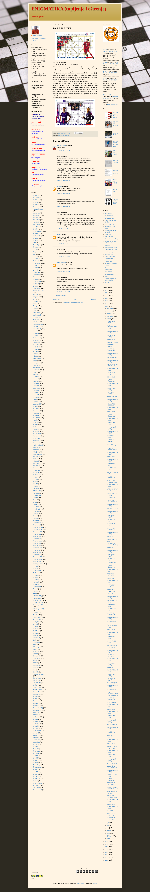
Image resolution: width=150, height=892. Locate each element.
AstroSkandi (36, 224)
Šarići (35, 640)
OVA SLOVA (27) (112, 645)
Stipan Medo (37, 683)
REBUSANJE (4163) (111, 755)
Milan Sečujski (61, 262)
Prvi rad (35, 566)
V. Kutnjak (36, 726)
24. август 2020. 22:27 (63, 243)
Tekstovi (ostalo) (38, 708)
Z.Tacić (105, 71)
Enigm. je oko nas (38, 290)
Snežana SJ (36, 656)
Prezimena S (37, 552)
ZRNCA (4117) (111, 630)
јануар (109, 838)
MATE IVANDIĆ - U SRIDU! (112, 792)
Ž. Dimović (36, 760)
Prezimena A (37, 522)
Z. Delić (35, 758)
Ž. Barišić (36, 749)
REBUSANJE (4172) (111, 389)
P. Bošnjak (36, 507)
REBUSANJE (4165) (111, 675)
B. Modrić (36, 233)
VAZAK (107, 282)
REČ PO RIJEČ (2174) (111, 520)
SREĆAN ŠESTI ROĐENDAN (115, 143)
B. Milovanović (37, 231)
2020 (107, 306)
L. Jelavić (36, 379)
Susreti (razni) (37, 687)
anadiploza (36, 213)
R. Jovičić (36, 575)
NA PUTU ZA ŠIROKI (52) (111, 380)
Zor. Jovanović (37, 790)
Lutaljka (107, 245)
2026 (107, 290)
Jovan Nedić (37, 342)
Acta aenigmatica (38, 209)
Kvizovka (36, 374)
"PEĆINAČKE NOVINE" (111, 783)
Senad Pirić (36, 642)
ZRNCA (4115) (111, 709)
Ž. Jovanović (37, 767)
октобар (109, 313)
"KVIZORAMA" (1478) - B (111, 818)
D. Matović (36, 265)
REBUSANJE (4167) (111, 605)
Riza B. (107, 265)
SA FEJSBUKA (111, 648)
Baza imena (108, 213)
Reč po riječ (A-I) (38, 602)
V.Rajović (36, 737)
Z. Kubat (35, 772)
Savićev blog (108, 272)
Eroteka (35, 301)
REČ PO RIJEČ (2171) (111, 641)
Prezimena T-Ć (37, 557)
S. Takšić (36, 628)
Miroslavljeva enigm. (111, 247)
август (109, 319)
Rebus (35, 593)
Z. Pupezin (36, 778)
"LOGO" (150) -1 (111, 578)
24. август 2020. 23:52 (63, 271)
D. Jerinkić (36, 261)
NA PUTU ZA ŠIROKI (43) (111, 779)
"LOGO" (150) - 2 (112, 539)
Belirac (59, 234)
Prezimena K (37, 538)
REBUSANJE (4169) (111, 516)
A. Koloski (36, 200)
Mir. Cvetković (37, 463)
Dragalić (35, 279)
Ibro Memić (36, 326)
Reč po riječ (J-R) (38, 605)
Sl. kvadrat (36, 651)
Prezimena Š (37, 554)
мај (108, 828)
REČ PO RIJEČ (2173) (111, 559)
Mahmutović (36, 443)
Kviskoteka (61, 135)
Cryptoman (36, 252)
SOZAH (35, 663)
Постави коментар (60, 295)
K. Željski (36, 351)
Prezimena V (37, 561)
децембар (110, 308)
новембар (110, 311)
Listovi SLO (36, 392)
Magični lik (36, 440)
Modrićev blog (109, 254)
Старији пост (93, 299)
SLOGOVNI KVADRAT (110, 345)
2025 (107, 293)
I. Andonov (36, 322)
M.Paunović (36, 436)
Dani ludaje (36, 274)
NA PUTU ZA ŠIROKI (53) (111, 349)
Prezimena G (37, 534)
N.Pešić (35, 484)
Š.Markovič (36, 638)
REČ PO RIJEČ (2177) (111, 393)
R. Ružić (35, 577)
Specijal (35, 667)
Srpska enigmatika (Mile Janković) (110, 279)
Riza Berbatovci (38, 617)
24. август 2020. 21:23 (63, 228)
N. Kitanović (36, 470)
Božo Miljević (37, 245)
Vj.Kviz (35, 744)
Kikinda (35, 356)
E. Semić (36, 286)
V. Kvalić (35, 728)
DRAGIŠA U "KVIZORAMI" (111, 496)
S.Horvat (35, 635)
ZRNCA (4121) (111, 412)
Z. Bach (35, 746)
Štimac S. (36, 680)
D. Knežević (36, 263)
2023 (107, 298)
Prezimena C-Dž (38, 527)
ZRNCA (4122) (111, 377)
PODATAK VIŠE (111, 702)
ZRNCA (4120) (111, 457)
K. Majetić (36, 349)
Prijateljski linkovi (38, 564)
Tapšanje (36, 705)
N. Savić (35, 477)
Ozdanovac (36, 504)
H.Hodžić (36, 319)
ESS (34, 303)
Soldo (35, 660)
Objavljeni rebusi (110, 259)
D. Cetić (35, 256)
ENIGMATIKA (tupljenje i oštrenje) (68, 8)
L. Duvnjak (36, 376)
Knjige (35, 360)
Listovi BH (36, 383)
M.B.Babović (37, 433)
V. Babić (35, 719)
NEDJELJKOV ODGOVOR (111, 404)
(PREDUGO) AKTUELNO (111, 574)
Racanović (36, 582)
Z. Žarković (36, 785)
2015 (107, 852)
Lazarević (36, 381)
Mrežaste (36, 468)
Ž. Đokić (35, 762)
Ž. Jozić (35, 769)
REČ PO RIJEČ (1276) (111, 428)
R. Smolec (36, 580)
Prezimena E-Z (37, 532)
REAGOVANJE (111, 563)
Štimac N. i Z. (37, 678)
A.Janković (36, 207)
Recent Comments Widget (113, 104)
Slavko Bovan (61, 145)
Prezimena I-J (37, 536)
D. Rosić (35, 270)
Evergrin (35, 306)
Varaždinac (36, 742)
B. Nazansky (37, 236)
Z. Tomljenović (37, 783)
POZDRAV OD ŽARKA (111, 321)
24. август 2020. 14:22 (63, 206)
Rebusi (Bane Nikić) (111, 263)
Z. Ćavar (35, 755)
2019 (107, 842)
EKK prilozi (36, 288)
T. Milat (35, 699)
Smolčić (35, 654)
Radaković (36, 584)
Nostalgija (36, 493)
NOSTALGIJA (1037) (111, 373)
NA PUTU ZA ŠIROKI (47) (111, 566)
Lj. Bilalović (36, 397)
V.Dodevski (36, 735)
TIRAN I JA (110, 536)
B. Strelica (36, 240)
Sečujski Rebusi (110, 274)
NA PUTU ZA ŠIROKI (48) (111, 528)
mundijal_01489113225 (110, 51)
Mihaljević (36, 452)
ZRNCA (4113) (111, 804)
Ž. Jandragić (37, 765)
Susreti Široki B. (38, 689)
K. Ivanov (36, 344)
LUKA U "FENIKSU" (112, 396)
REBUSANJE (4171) (111, 423)
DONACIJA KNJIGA (112, 508)
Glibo (34, 310)
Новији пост (56, 299)
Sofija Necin (36, 658)
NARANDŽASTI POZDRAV (111, 655)
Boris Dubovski (109, 218)
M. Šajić (35, 424)
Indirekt (35, 331)
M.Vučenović (37, 438)
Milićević (35, 459)
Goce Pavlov (37, 313)
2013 (107, 857)
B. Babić (35, 229)
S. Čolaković (37, 619)
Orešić (35, 502)
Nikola (105, 49)
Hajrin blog (108, 234)
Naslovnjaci (36, 488)
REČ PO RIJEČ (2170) (111, 679)
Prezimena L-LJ (38, 541)
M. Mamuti (36, 413)
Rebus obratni (37, 598)
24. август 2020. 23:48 (63, 256)
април (109, 830)
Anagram (36, 215)
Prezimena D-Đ (37, 529)
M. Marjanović (37, 415)
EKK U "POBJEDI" (112, 357)
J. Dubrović (36, 335)
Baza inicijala (109, 216)
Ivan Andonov (109, 236)
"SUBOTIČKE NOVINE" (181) (112, 481)
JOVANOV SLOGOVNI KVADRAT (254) (112, 543)
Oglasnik (35, 497)
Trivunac (35, 714)
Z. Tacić (35, 781)
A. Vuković (36, 204)
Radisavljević (37, 586)
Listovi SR (36, 395)
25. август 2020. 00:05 (63, 291)
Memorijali (36, 449)
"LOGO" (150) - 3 (112, 493)
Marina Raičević (38, 445)
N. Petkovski (37, 475)
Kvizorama (36, 370)
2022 (107, 301)
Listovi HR (36, 386)
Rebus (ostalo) (37, 596)
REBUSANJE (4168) (111, 555)
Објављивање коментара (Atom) (73, 302)
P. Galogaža (36, 509)
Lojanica (35, 402)
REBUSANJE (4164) (111, 716)
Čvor (34, 254)
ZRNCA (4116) (111, 667)
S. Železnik (36, 631)
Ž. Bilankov (36, 751)
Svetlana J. (36, 694)
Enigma (35, 294)
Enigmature (36, 297)
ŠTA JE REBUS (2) (115, 191)
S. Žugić (35, 633)
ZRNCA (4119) (111, 547)
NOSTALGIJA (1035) (111, 664)
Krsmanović (36, 363)
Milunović (36, 461)
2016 (107, 849)
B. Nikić (35, 238)
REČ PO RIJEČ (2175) (111, 468)
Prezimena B (37, 525)
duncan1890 (80, 883)
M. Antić (35, 406)
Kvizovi (35, 372)
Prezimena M (37, 543)
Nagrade (35, 486)
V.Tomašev (36, 740)
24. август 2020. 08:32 (63, 180)
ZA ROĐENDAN (115, 133)
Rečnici (35, 612)
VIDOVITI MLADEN (112, 342)
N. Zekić (35, 479)
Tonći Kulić (36, 712)
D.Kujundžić (36, 272)
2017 (107, 847)
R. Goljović (36, 573)
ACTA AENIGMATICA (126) (112, 327)
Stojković (36, 685)
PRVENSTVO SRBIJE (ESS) (115, 201)
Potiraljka (36, 520)
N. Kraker (36, 472)
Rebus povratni (37, 600)
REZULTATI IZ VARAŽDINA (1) (116, 115)
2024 (107, 295)
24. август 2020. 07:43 (63, 150)
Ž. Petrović (36, 776)
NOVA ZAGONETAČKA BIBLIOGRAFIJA (112, 693)
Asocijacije (36, 222)
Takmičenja (36, 703)
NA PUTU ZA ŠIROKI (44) (111, 732)
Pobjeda (35, 518)
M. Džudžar (36, 408)
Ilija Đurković (37, 329)
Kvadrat (35, 365)
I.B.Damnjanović (38, 324)
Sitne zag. (36, 647)
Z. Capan (36, 753)
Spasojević (36, 665)
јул (108, 823)
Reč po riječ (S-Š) (38, 609)
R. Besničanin (37, 570)
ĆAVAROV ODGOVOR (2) (112, 449)
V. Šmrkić (36, 733)
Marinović (36, 447)
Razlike (35, 591)
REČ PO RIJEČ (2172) (111, 609)
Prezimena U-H (37, 559)
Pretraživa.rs (108, 261)
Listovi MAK (36, 388)
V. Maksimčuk (37, 730)
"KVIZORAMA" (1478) (111, 736)
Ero (34, 299)
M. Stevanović (37, 427)
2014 (107, 855)
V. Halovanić (37, 721)
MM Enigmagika (110, 252)
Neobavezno (37, 491)
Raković (35, 589)
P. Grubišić (36, 511)
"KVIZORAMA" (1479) (111, 524)
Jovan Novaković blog (111, 239)
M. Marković (36, 418)
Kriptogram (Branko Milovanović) (111, 242)
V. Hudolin (36, 724)
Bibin (34, 242)
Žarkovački (36, 788)
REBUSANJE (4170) (111, 464)
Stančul (35, 672)
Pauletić (66, 135)
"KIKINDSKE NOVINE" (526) (112, 500)
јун (108, 825)
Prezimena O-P (37, 548)
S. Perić (35, 624)
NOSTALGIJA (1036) (111, 585)
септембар (110, 316)
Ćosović (35, 249)
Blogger (94, 883)
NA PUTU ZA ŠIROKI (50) (111, 440)
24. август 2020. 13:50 (63, 193)
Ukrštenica (36, 717)
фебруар (110, 836)
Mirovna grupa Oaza (111, 249)
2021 (107, 303)
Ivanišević (36, 333)
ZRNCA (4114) (111, 744)
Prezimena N (37, 545)
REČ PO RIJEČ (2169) (111, 721)
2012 (107, 860)
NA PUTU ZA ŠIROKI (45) (111, 698)
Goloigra (35, 317)
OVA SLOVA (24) (112, 763)
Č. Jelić (35, 247)
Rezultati (35, 615)
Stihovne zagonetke (39, 674)
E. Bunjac (36, 284)
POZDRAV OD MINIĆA (111, 592)
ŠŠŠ (34, 669)
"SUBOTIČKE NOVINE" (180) (112, 766)
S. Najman (36, 622)
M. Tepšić (36, 429)
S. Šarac (35, 626)
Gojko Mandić (37, 315)
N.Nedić (35, 481)
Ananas (35, 217)
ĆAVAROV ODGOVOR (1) (112, 444)
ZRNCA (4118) (111, 589)
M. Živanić (36, 431)
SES (34, 644)
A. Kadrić (36, 197)
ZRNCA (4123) (111, 339)
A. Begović (36, 195)
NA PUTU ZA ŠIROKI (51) (111, 415)
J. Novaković (37, 338)
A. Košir (35, 202)
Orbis (34, 500)
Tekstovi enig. (37, 710)
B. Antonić (36, 226)
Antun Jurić (36, 220)
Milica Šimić (36, 456)
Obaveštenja (37, 495)
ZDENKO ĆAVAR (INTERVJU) (112, 747)
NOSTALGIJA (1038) (111, 336)
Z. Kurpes (36, 774)
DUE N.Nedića (109, 224)
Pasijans (35, 513)
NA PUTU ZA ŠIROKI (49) (111, 477)
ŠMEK (107, 276)
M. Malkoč (36, 411)
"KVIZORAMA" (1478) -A (111, 814)
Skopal (35, 649)
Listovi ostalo (37, 390)
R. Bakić (35, 568)
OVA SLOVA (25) (112, 724)
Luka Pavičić (37, 404)
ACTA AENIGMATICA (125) (112, 625)
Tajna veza (36, 701)
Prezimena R (37, 550)
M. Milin (35, 420)
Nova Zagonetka (110, 256)
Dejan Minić (36, 277)
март (108, 833)
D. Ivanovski (36, 258)
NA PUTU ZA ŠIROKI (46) (111, 613)
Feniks (35, 308)
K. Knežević (36, 347)
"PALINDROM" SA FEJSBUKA (112, 365)
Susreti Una (36, 692)
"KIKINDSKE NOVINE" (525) (112, 796)
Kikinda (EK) (37, 358)
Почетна (74, 299)
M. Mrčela (36, 422)
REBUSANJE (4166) (111, 637)
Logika (35, 399)
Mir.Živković (36, 465)
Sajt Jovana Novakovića (108, 268)
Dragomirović (37, 281)
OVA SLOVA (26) (112, 683)
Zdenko (59, 186)
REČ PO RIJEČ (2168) (111, 760)
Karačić (35, 354)
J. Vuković (36, 340)
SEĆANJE (110, 811)
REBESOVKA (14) (115, 161)
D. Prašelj (36, 268)
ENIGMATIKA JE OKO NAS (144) (112, 788)
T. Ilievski (36, 696)
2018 (107, 844)
